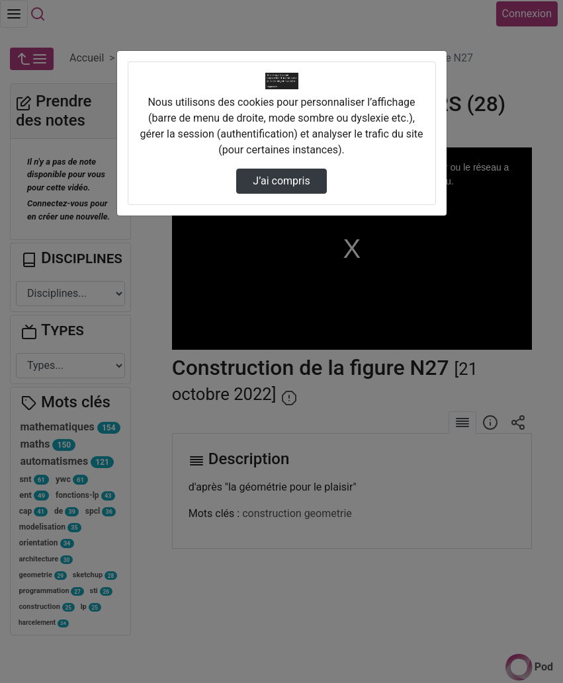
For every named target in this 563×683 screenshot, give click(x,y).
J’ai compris (281, 181)
